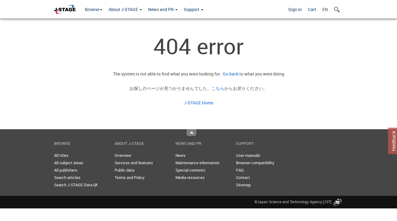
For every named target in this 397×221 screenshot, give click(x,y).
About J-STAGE (125, 9)
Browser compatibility (255, 162)
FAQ (240, 170)
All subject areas (68, 162)
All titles (61, 155)
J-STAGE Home (198, 103)
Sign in (295, 9)
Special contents (190, 170)
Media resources (190, 177)
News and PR (163, 9)
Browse (93, 9)
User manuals (248, 155)
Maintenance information (197, 162)
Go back (229, 74)
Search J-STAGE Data (75, 185)
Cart (312, 9)
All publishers (65, 170)
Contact (243, 177)
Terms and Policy (130, 177)
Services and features (134, 162)
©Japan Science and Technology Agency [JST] (298, 201)
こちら (217, 88)
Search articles (67, 177)
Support (193, 9)
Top (191, 132)
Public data (124, 170)
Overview (123, 155)
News (180, 155)
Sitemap (243, 185)
